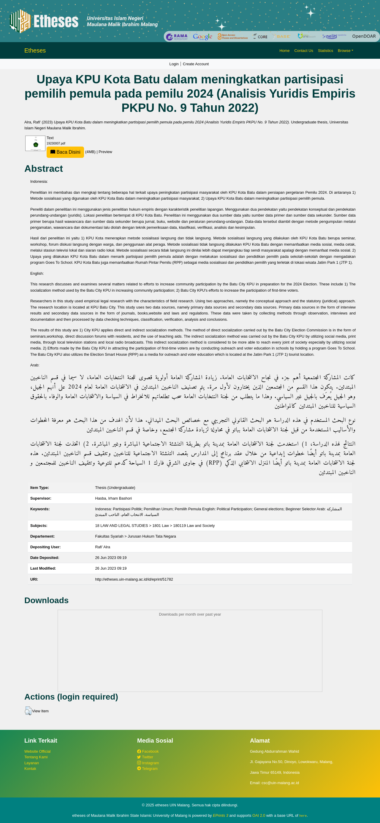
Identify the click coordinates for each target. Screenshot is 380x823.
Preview (105, 152)
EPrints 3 (220, 815)
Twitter (145, 757)
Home (284, 50)
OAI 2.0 (258, 815)
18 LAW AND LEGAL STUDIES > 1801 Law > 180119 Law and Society (155, 525)
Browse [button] (344, 50)
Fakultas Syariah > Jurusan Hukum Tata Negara (135, 536)
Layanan (31, 763)
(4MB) (71, 152)
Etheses (35, 50)
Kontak (30, 768)
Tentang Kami (36, 757)
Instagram (148, 763)
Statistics (325, 50)
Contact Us (303, 50)
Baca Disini (65, 152)
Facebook (148, 751)
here (303, 816)
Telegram (147, 768)
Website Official (37, 751)
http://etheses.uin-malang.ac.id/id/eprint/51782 (134, 579)
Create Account (196, 64)
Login (174, 64)
